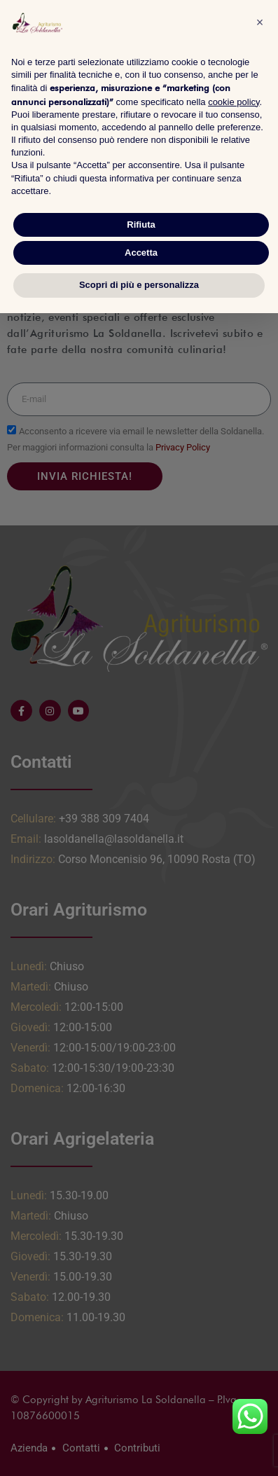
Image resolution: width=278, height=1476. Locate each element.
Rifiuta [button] (141, 224)
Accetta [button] (141, 252)
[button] (260, 22)
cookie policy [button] (233, 102)
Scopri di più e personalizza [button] (139, 285)
